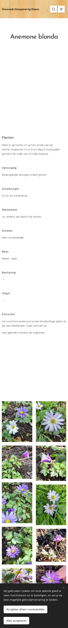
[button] (53, 9)
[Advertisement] (34, 90)
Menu (60, 9)
